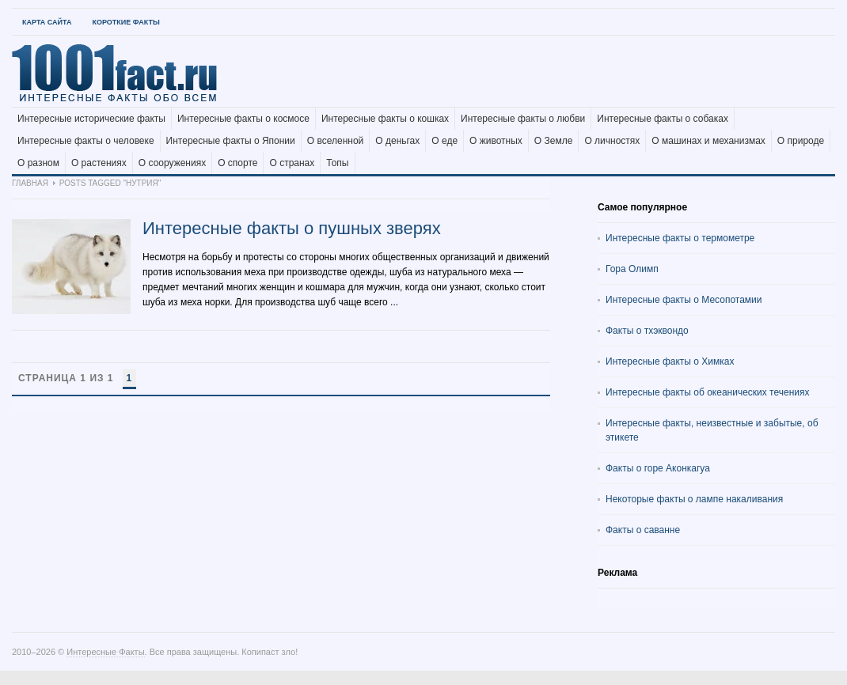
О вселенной (335, 140)
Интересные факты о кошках (385, 118)
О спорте (237, 162)
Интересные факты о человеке (85, 140)
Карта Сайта (46, 22)
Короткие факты (125, 22)
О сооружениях (172, 162)
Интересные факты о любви (523, 118)
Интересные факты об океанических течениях (708, 392)
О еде (444, 140)
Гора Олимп (632, 268)
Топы (337, 162)
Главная (30, 183)
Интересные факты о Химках (670, 361)
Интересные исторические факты (91, 118)
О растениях (99, 162)
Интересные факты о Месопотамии (684, 299)
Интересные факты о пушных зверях (291, 228)
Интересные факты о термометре (680, 238)
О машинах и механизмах (708, 140)
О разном (38, 162)
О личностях (612, 140)
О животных (495, 140)
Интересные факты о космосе (243, 118)
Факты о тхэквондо (647, 330)
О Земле (553, 140)
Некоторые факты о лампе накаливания (694, 499)
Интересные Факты (105, 652)
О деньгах (397, 140)
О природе (800, 140)
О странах (291, 162)
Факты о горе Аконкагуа (658, 468)
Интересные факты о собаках (662, 118)
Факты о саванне (643, 530)
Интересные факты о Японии (230, 140)
